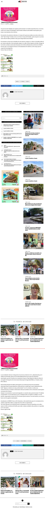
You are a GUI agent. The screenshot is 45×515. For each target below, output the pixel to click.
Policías (29, 439)
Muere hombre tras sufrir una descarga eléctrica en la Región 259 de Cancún (32, 205)
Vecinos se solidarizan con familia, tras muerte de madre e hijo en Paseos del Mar (32, 257)
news (12, 91)
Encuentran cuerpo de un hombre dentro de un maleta (11, 150)
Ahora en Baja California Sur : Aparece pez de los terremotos (12, 145)
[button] (19, 116)
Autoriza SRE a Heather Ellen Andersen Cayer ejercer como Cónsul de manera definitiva (31, 309)
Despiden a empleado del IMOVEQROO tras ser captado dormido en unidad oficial (31, 231)
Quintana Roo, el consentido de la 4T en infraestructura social (22, 338)
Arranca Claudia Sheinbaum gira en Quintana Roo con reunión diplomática (37, 338)
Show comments (22, 103)
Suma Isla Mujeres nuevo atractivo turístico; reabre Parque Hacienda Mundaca (30, 283)
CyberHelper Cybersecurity (25, 505)
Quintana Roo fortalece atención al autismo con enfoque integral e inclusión (32, 133)
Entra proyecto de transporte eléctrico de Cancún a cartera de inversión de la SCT (10, 160)
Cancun (17, 81)
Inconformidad (23, 439)
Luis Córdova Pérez (6, 163)
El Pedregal (22, 81)
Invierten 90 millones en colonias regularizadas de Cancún (7, 338)
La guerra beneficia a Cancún (31, 157)
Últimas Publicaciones (18, 91)
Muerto (27, 81)
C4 (14, 439)
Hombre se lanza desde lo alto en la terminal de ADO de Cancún (11, 155)
